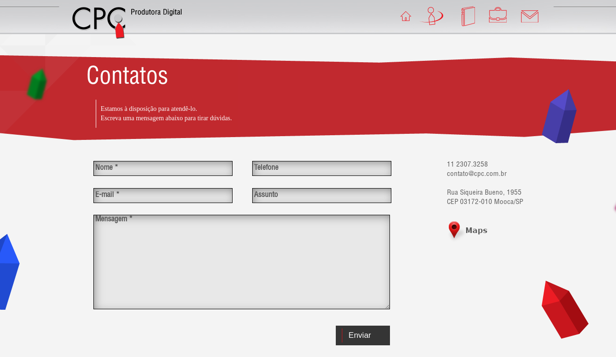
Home (401, 16)
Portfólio (496, 16)
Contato (528, 16)
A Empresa (432, 16)
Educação (464, 16)
